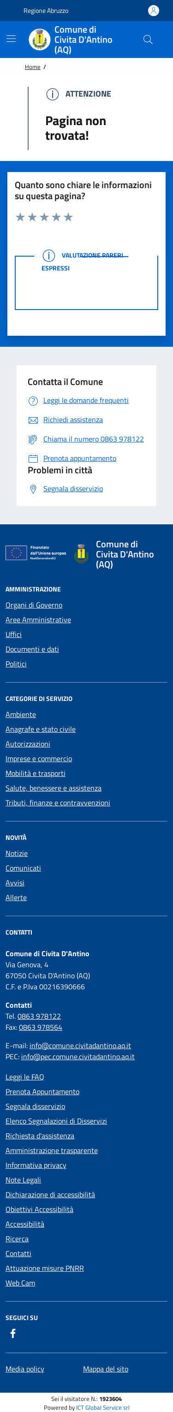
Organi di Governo (34, 604)
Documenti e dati (32, 648)
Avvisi (15, 882)
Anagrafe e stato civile (41, 729)
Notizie (17, 853)
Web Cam (20, 1282)
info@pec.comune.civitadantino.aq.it (78, 1056)
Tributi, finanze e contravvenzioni (58, 802)
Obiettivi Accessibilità (39, 1209)
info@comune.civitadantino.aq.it (80, 1045)
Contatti (18, 1253)
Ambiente (21, 714)
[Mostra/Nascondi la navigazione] (11, 38)
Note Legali (23, 1179)
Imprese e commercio (39, 758)
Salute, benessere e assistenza (53, 787)
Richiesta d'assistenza (40, 1135)
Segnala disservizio (35, 1106)
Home (33, 66)
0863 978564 (40, 1027)
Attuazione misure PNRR (45, 1268)
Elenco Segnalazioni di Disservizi (56, 1120)
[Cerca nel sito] (148, 40)
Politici (16, 663)
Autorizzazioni (28, 743)
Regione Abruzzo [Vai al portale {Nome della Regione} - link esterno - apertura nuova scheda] (41, 11)
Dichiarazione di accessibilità (50, 1194)
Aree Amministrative (38, 619)
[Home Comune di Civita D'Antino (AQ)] (79, 39)
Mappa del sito (105, 1368)
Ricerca (17, 1238)
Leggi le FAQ (25, 1076)
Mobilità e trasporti (36, 773)
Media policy (25, 1368)
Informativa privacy (36, 1165)
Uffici (14, 634)
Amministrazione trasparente (52, 1150)
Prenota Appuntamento (42, 1091)
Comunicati (23, 867)
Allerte (16, 897)
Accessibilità (25, 1223)
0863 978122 (39, 1016)
